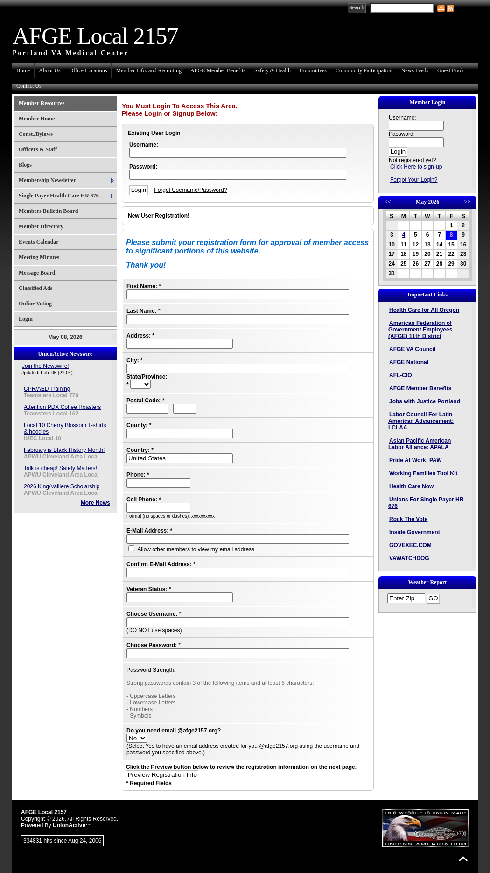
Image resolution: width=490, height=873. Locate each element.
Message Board (37, 272)
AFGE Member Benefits (217, 70)
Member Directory (41, 226)
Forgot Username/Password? (190, 190)
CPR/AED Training (47, 389)
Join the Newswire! (45, 366)
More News (95, 503)
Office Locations (88, 70)
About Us (49, 70)
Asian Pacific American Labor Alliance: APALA (419, 444)
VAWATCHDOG (409, 558)
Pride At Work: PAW (415, 460)
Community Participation (364, 70)
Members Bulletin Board (48, 211)
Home (23, 70)
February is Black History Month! (64, 450)
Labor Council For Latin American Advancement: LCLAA (421, 421)
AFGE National (408, 362)
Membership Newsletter (47, 180)
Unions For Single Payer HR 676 (425, 502)
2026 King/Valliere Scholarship (62, 486)
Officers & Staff (38, 149)
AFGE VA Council (412, 349)
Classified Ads (35, 288)
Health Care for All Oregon (424, 310)
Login (26, 319)
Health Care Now (411, 486)
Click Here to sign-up (416, 166)
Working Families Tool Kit (423, 473)
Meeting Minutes (39, 257)
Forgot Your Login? (413, 179)
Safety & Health (272, 70)
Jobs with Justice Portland (424, 401)
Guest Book (450, 70)
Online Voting (35, 303)
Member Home (37, 118)
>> (467, 201)
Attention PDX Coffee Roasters (62, 407)
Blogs (25, 165)
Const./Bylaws (36, 134)
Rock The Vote (408, 519)
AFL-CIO (400, 375)
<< (388, 201)
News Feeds (414, 70)
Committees (313, 70)
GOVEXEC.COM (410, 545)
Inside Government (414, 532)
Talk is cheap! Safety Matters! (60, 468)
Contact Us (29, 86)
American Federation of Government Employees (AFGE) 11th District (420, 329)
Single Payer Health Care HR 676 (59, 195)
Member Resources (42, 103)
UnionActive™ (72, 825)
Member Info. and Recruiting (149, 70)
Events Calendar (39, 242)
